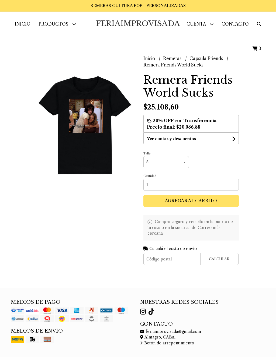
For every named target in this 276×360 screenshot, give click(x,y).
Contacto (235, 24)
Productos (57, 24)
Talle (146, 153)
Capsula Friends (206, 58)
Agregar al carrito (191, 200)
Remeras (172, 58)
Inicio (22, 24)
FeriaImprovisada (138, 23)
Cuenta (200, 24)
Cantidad (149, 176)
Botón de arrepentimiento (167, 343)
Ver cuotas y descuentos (171, 138)
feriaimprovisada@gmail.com (170, 331)
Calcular (219, 259)
